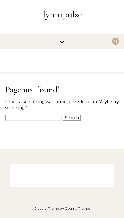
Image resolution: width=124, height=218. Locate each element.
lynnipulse (62, 14)
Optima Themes (77, 208)
